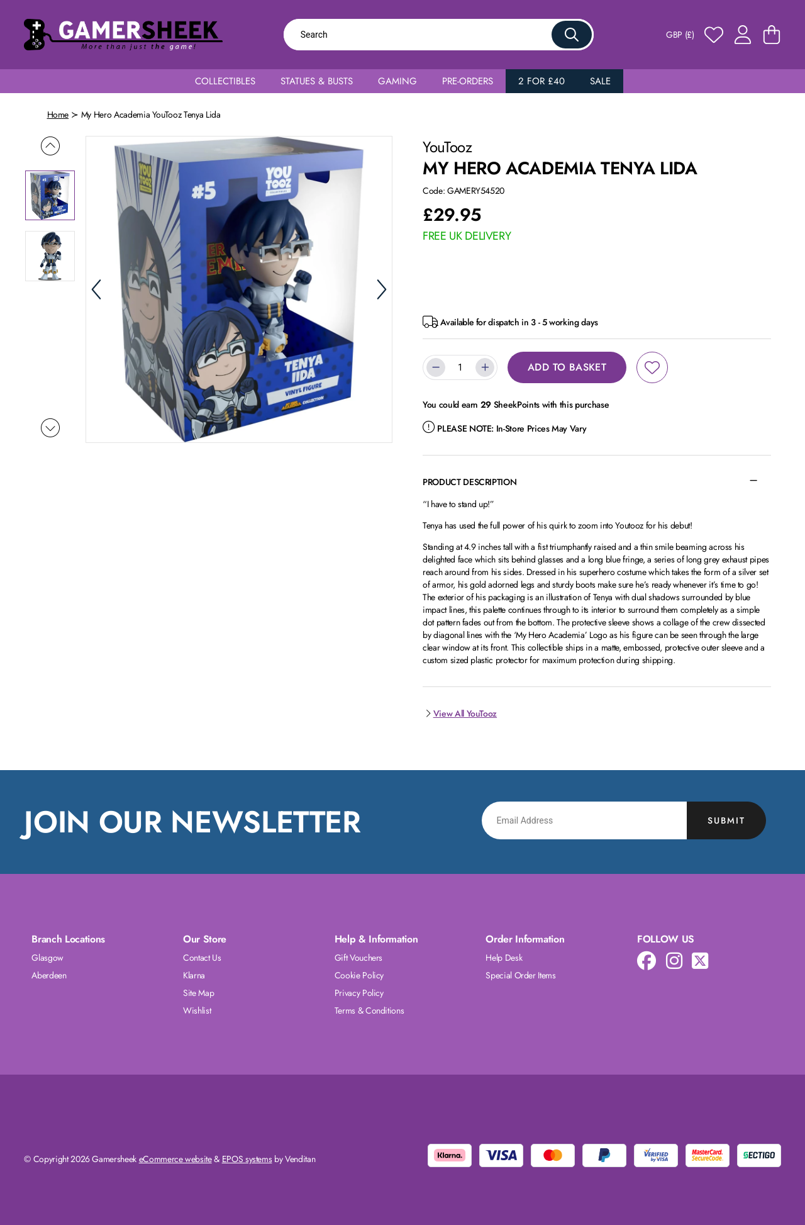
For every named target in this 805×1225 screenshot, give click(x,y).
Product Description (469, 482)
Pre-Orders (467, 81)
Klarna (194, 975)
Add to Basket (567, 367)
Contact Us (202, 957)
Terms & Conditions (369, 1010)
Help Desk (504, 957)
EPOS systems (247, 1159)
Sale (600, 81)
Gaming (397, 81)
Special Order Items (520, 975)
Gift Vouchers (358, 957)
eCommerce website (175, 1159)
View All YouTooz (460, 713)
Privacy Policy (359, 993)
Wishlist (197, 1010)
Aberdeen (48, 975)
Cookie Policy (359, 975)
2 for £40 (541, 81)
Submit (726, 820)
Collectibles (225, 81)
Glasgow (47, 957)
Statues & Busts (316, 81)
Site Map (198, 993)
